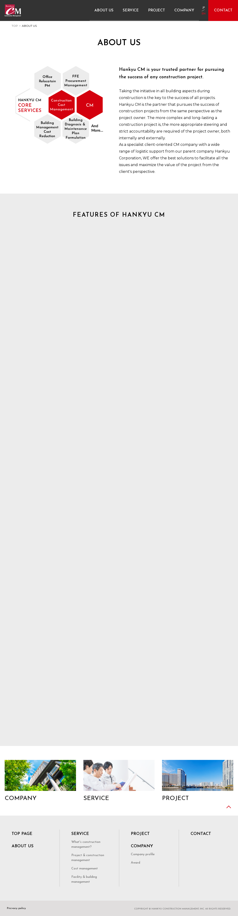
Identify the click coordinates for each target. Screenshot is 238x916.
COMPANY (142, 846)
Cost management (84, 868)
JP (203, 7)
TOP (15, 25)
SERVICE (80, 834)
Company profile (143, 854)
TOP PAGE (22, 834)
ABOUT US (22, 846)
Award (135, 863)
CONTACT (201, 834)
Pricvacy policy (16, 908)
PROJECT (140, 834)
